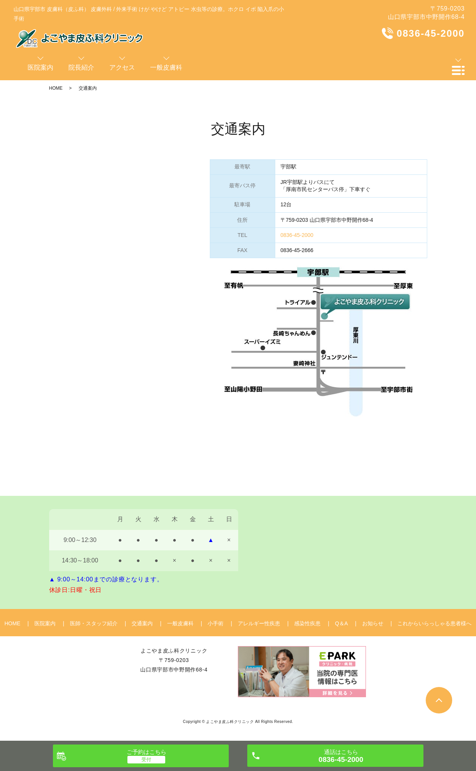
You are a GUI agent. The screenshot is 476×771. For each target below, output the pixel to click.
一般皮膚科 (180, 623)
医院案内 (45, 623)
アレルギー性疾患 (259, 623)
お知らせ (372, 623)
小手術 (215, 623)
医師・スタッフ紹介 (94, 623)
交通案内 (142, 623)
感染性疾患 (307, 623)
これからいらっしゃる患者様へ (434, 623)
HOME (56, 88)
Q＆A (341, 623)
